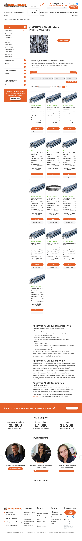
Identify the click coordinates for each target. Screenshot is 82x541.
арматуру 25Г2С (37, 401)
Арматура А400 (8, 49)
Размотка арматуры (42, 517)
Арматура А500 (8, 55)
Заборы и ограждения (15, 81)
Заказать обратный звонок (70, 517)
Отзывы (51, 12)
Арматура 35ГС (8, 38)
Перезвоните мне (73, 7)
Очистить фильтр (71, 86)
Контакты (74, 15)
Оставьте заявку (64, 44)
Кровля (15, 71)
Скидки (41, 15)
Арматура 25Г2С (9, 36)
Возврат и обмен (28, 530)
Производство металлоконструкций (66, 12)
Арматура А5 (8, 47)
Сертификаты (27, 523)
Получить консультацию (15, 473)
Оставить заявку (72, 412)
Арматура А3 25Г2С (11, 44)
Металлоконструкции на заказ (13, 12)
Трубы (15, 68)
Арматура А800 (8, 59)
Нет (35, 12)
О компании (44, 12)
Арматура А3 (14, 42)
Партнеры (26, 528)
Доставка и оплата (29, 526)
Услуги (6, 15)
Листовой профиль (15, 75)
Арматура (15, 31)
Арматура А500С (14, 35)
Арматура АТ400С (9, 61)
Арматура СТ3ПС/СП (10, 57)
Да (32, 12)
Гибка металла (41, 515)
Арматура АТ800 (9, 50)
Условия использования (68, 531)
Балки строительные (56, 519)
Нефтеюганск (34, 4)
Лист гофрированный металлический (15, 85)
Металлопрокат (15, 64)
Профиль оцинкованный (15, 89)
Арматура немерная (10, 54)
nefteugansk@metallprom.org (58, 5)
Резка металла (41, 523)
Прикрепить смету (15, 103)
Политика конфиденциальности (68, 530)
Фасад (15, 78)
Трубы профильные (56, 523)
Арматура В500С (9, 52)
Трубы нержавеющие (56, 521)
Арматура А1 (8, 40)
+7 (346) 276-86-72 (57, 4)
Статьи (26, 532)
